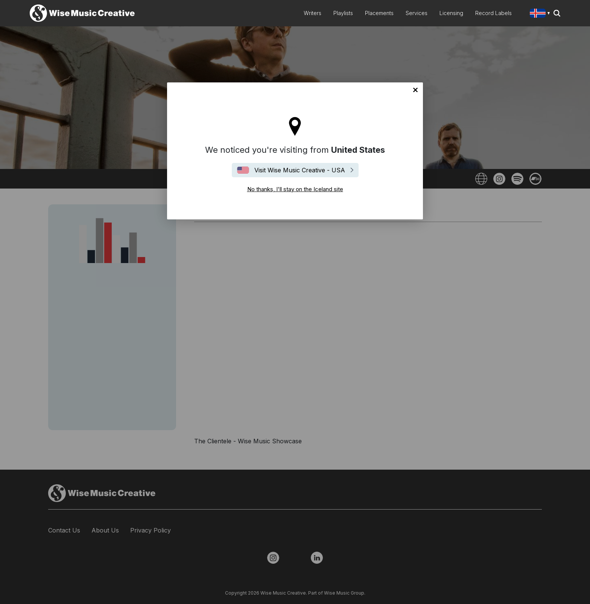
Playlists (343, 13)
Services (416, 13)
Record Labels (493, 13)
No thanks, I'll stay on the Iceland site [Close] (415, 90)
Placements (379, 13)
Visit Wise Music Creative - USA (299, 170)
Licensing (451, 13)
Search (557, 13)
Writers (312, 13)
